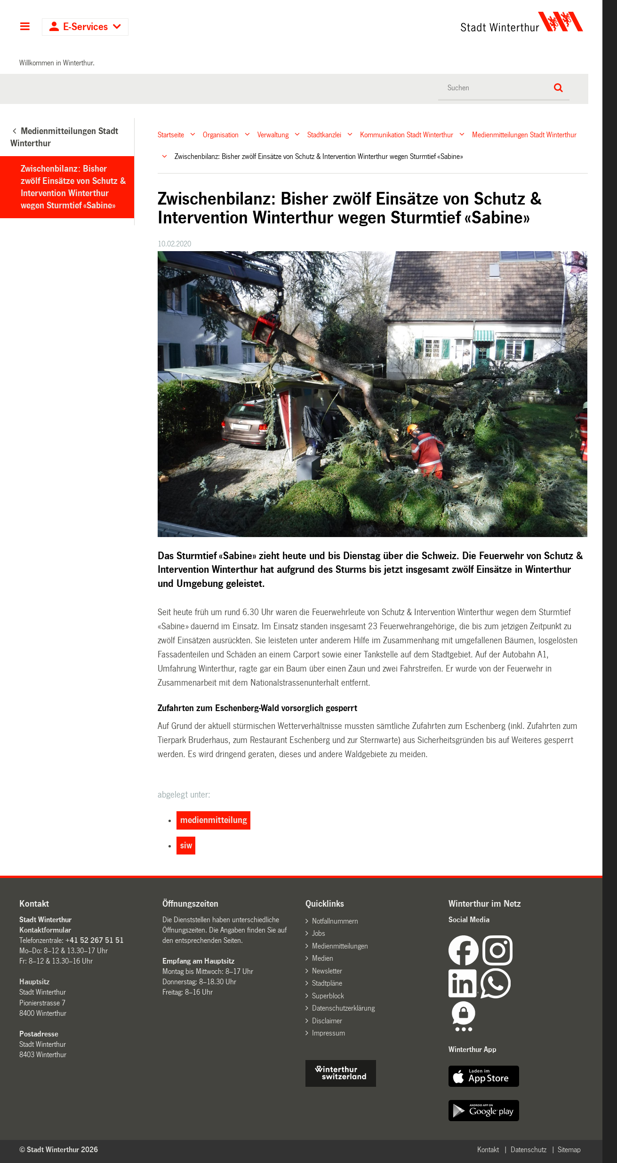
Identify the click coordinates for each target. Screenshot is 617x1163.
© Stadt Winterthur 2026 (58, 1150)
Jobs (318, 933)
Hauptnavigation (24, 27)
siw (186, 845)
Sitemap (569, 1150)
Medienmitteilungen (340, 946)
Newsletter (327, 971)
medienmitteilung (213, 820)
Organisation (221, 134)
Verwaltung (272, 134)
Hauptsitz (34, 982)
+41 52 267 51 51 (94, 940)
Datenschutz (528, 1150)
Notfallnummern (335, 921)
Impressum (328, 1033)
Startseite (171, 134)
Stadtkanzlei (324, 134)
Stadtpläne (327, 983)
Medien (322, 958)
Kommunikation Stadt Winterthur (406, 134)
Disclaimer (327, 1021)
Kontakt (488, 1150)
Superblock (328, 996)
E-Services (85, 27)
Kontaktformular (45, 930)
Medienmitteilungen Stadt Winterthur (524, 134)
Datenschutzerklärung (343, 1008)
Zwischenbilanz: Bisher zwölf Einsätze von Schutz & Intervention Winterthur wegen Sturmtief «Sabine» (73, 187)
